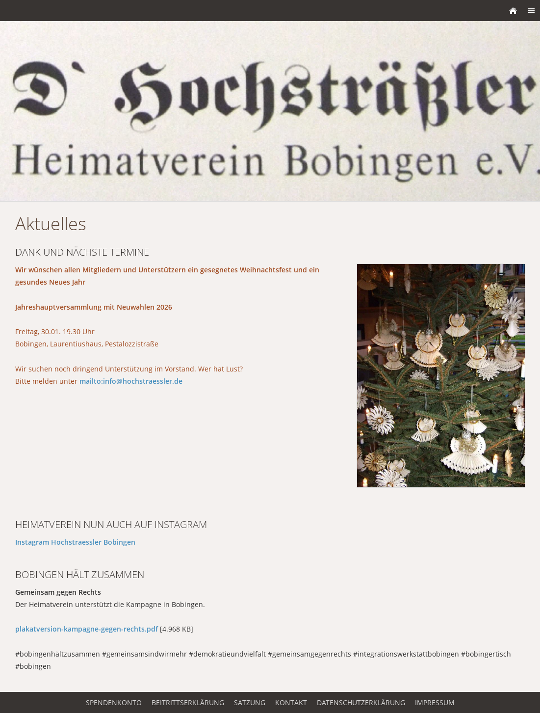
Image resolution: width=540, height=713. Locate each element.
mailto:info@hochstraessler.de (130, 381)
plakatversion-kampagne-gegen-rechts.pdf (86, 629)
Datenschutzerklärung (361, 702)
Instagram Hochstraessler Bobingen (75, 542)
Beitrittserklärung (188, 702)
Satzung (249, 702)
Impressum (435, 702)
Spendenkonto (114, 702)
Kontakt (291, 702)
